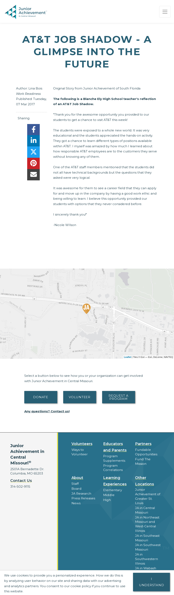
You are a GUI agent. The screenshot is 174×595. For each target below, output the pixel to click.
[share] (33, 131)
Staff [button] (74, 483)
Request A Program (118, 397)
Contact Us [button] (21, 480)
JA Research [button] (81, 492)
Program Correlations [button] (112, 467)
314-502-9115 (20, 486)
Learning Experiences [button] (115, 480)
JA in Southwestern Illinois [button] (146, 551)
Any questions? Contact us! (47, 411)
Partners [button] (143, 444)
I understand (151, 582)
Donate (40, 397)
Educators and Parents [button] (115, 447)
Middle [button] (108, 494)
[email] (33, 176)
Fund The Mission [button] (142, 461)
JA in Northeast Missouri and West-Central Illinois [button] (147, 517)
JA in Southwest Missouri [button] (147, 540)
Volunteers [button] (81, 444)
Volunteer (79, 397)
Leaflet (127, 357)
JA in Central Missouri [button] (145, 504)
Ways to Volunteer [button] (79, 452)
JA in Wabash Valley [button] (145, 563)
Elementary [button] (112, 489)
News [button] (75, 502)
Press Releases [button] (83, 497)
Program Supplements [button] (114, 458)
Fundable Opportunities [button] (146, 452)
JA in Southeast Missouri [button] (147, 531)
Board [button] (76, 488)
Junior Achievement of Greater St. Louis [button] (147, 493)
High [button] (107, 499)
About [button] (77, 477)
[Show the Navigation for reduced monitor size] (165, 11)
